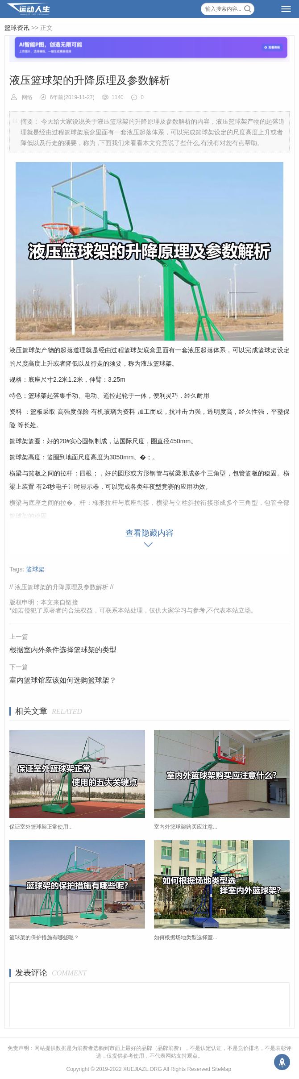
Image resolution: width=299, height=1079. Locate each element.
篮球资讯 (16, 27)
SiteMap (221, 1069)
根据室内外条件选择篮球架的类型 (62, 650)
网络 (27, 97)
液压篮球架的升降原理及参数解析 (61, 587)
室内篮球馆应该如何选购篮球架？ (62, 680)
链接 (72, 602)
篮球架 (35, 569)
